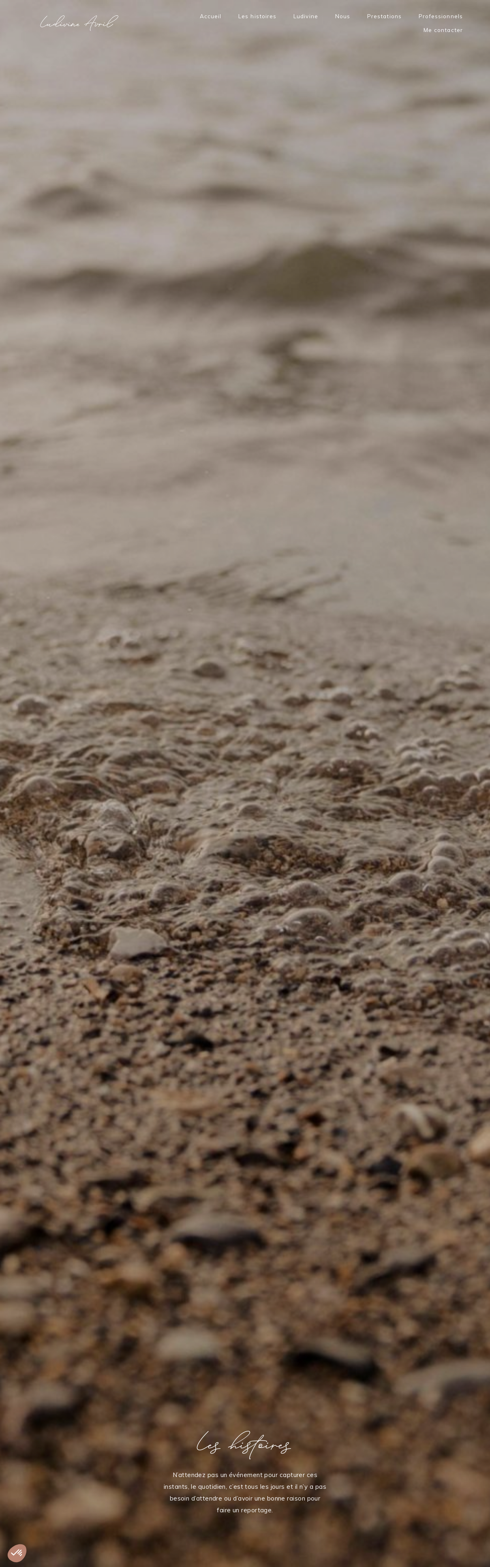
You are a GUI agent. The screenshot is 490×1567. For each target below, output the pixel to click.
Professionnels (441, 16)
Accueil (211, 16)
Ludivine (305, 16)
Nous (342, 16)
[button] (17, 1553)
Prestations (384, 16)
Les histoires (257, 16)
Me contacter (443, 30)
